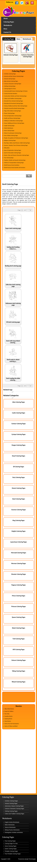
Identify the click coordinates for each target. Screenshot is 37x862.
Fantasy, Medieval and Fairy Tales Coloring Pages (15, 106)
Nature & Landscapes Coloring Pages (13, 133)
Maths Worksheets (8, 128)
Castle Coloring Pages (18, 413)
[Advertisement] (19, 180)
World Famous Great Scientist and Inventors (14, 167)
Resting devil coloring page (13, 266)
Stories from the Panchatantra (11, 723)
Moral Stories (7, 721)
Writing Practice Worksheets (12, 830)
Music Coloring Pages (9, 130)
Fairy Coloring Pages (18, 477)
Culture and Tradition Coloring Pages (13, 98)
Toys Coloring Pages (9, 157)
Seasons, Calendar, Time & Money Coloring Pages (16, 145)
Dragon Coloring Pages (18, 445)
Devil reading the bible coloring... (13, 379)
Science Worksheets (10, 827)
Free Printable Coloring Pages (13, 854)
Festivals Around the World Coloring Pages (14, 108)
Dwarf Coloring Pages (18, 456)
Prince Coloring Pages (18, 596)
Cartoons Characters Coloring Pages (27, 56)
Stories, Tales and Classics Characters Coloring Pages (16, 155)
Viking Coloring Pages (18, 671)
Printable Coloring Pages (11, 851)
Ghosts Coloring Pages (18, 488)
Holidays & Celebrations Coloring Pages (13, 120)
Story (5, 29)
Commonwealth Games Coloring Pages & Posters (16, 91)
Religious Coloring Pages (10, 140)
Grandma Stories (8, 716)
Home (18, 11)
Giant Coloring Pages (18, 499)
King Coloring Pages (18, 520)
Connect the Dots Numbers (10, 93)
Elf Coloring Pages (18, 467)
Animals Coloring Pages (11, 55)
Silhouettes (6, 148)
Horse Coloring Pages (10, 846)
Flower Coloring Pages (9, 113)
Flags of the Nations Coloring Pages (12, 111)
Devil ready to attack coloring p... (13, 360)
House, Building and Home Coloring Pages (14, 123)
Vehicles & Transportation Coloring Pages (14, 162)
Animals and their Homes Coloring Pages (14, 76)
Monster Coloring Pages (18, 574)
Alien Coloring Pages (18, 402)
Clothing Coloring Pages (9, 86)
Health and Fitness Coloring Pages (12, 118)
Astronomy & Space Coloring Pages (14, 806)
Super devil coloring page (13, 228)
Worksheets (8, 25)
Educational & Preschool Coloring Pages (13, 103)
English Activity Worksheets (12, 822)
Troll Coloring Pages (19, 639)
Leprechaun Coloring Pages (18, 542)
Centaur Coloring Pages (18, 424)
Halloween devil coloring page (13, 304)
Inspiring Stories (8, 718)
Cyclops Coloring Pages (19, 434)
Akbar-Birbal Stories (9, 709)
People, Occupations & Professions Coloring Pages (16, 138)
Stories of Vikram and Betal (10, 726)
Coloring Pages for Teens (10, 88)
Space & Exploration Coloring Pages (12, 150)
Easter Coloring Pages (11, 848)
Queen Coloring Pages (18, 617)
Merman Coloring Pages (18, 563)
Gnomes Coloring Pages (18, 510)
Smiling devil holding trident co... (13, 248)
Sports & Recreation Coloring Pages (12, 152)
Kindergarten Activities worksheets (14, 832)
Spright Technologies (30, 859)
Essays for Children (8, 711)
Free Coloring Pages (10, 841)
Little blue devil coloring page (13, 285)
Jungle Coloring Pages (9, 125)
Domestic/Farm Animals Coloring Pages (13, 101)
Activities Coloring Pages (10, 74)
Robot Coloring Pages (18, 628)
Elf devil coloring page (13, 322)
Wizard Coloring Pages (18, 682)
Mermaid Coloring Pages (18, 553)
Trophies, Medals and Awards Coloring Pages (15, 160)
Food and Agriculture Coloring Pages (13, 115)
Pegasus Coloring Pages (18, 585)
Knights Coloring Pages (18, 531)
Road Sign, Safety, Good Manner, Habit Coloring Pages (17, 143)
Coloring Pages (9, 22)
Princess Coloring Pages (18, 606)
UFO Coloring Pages (19, 649)
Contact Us (7, 32)
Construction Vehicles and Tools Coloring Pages (15, 96)
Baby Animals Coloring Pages (11, 81)
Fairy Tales (6, 713)
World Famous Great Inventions (11, 165)
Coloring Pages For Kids (11, 843)
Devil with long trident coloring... (13, 342)
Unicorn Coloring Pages (18, 660)
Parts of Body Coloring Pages (11, 135)
